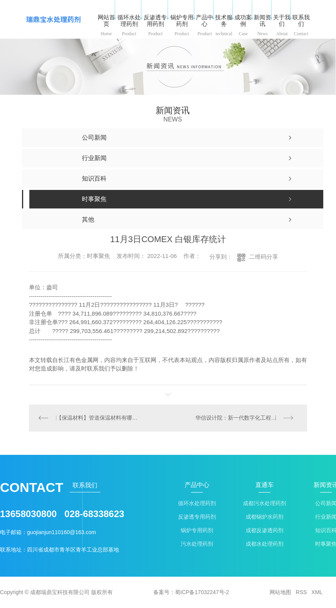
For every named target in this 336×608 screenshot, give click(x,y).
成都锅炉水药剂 (264, 517)
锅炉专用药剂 (197, 531)
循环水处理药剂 (197, 504)
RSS (301, 592)
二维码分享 (263, 256)
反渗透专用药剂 (197, 517)
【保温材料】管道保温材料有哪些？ (99, 418)
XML (316, 592)
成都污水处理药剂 (264, 504)
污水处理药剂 (197, 544)
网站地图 (280, 592)
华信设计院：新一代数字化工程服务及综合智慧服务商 (247, 418)
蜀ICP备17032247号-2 (202, 592)
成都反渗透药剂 (264, 531)
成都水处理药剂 (264, 544)
